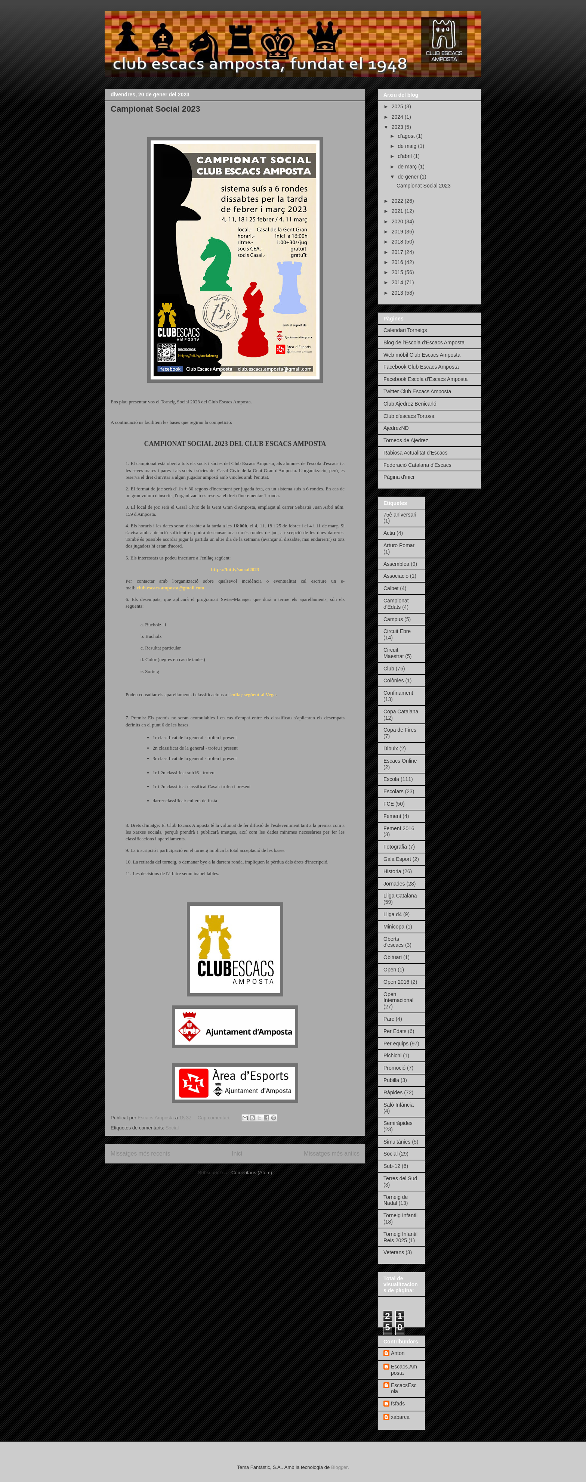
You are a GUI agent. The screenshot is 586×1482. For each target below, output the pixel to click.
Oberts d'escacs (393, 942)
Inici (237, 1153)
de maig (408, 146)
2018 (398, 242)
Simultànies (396, 1142)
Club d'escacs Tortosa (408, 416)
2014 (398, 282)
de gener (409, 177)
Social (172, 1128)
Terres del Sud (400, 1178)
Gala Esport (397, 859)
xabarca (400, 1417)
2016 (398, 262)
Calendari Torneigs (405, 330)
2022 (398, 201)
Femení (392, 816)
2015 (398, 272)
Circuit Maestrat (393, 653)
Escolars (393, 791)
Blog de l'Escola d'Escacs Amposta (424, 342)
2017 (398, 252)
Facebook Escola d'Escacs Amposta (425, 379)
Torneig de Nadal (395, 1200)
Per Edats (394, 1031)
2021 (398, 211)
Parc (388, 1019)
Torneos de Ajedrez (405, 440)
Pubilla (391, 1080)
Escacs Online (400, 761)
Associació (395, 576)
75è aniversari (399, 515)
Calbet (390, 588)
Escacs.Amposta (404, 1370)
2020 (398, 221)
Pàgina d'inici (398, 477)
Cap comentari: (215, 1117)
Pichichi (392, 1055)
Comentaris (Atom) (251, 1172)
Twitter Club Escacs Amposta (417, 391)
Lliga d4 (392, 914)
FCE (388, 804)
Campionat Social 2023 (155, 109)
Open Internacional (398, 997)
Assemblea (396, 564)
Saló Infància (398, 1105)
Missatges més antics (332, 1153)
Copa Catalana (400, 711)
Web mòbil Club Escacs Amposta (421, 355)
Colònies (393, 680)
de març (408, 167)
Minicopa (393, 927)
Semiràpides (398, 1123)
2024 (398, 117)
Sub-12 (391, 1166)
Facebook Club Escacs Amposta (421, 367)
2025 (398, 106)
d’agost (407, 136)
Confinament (398, 693)
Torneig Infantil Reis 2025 (400, 1237)
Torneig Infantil (400, 1215)
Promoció (394, 1068)
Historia (392, 871)
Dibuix (390, 748)
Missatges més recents (140, 1153)
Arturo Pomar (398, 545)
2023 (398, 127)
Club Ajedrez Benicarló (410, 404)
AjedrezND (396, 428)
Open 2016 (396, 982)
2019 (398, 232)
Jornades (394, 884)
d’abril (405, 156)
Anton (398, 1353)
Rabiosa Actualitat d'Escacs (415, 453)
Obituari (392, 957)
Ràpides (393, 1092)
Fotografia (395, 847)
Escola (391, 779)
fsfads (398, 1404)
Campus (393, 619)
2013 (398, 293)
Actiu (389, 533)
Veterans (393, 1252)
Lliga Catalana (400, 896)
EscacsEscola (403, 1388)
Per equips (395, 1044)
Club (388, 669)
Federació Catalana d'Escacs (417, 465)
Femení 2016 (398, 828)
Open (389, 970)
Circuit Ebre (397, 631)
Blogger (339, 1467)
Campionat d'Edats (396, 604)
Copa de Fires (399, 730)
